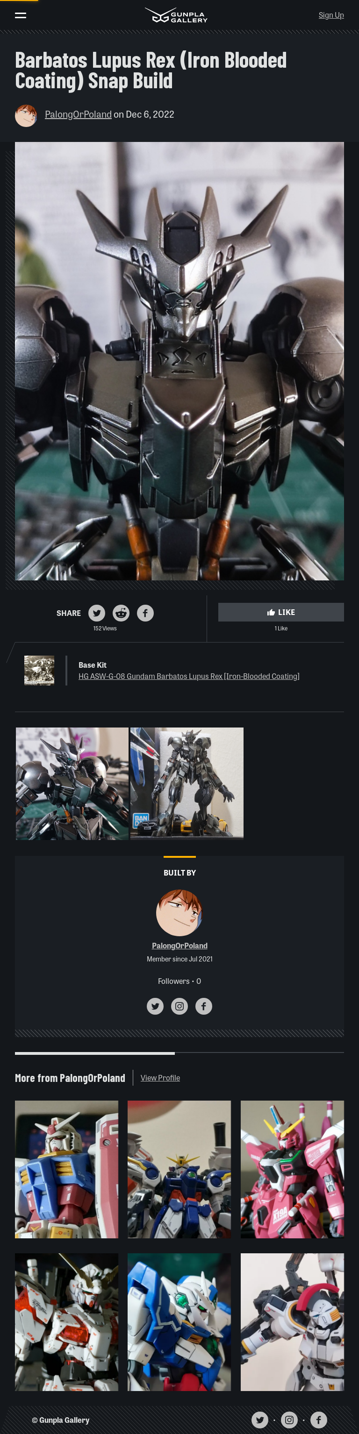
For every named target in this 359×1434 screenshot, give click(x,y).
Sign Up (331, 14)
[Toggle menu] (20, 15)
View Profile (160, 1077)
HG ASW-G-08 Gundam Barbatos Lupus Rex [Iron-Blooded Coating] (189, 676)
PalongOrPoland (78, 113)
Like (280, 612)
